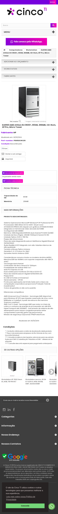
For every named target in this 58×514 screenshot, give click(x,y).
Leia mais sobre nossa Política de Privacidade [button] (20, 498)
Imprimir (9, 159)
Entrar (52, 2)
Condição (5, 144)
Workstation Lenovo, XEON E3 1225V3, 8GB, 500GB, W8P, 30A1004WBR (35, 381)
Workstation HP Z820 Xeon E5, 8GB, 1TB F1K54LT (11, 380)
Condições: (8, 326)
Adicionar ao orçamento (16, 61)
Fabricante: (7, 132)
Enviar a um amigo (13, 154)
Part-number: (7, 141)
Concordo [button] (25, 506)
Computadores (16, 50)
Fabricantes (9, 76)
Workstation (31, 50)
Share (4, 148)
